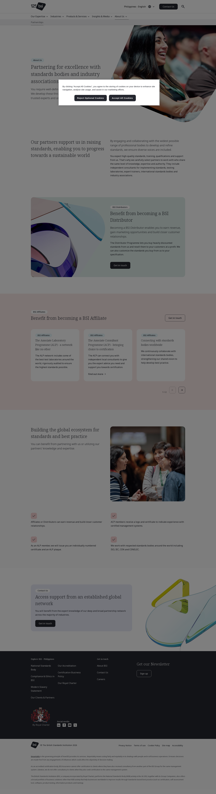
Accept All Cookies (122, 98)
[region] (109, 92)
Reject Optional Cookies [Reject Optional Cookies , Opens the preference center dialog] (90, 98)
